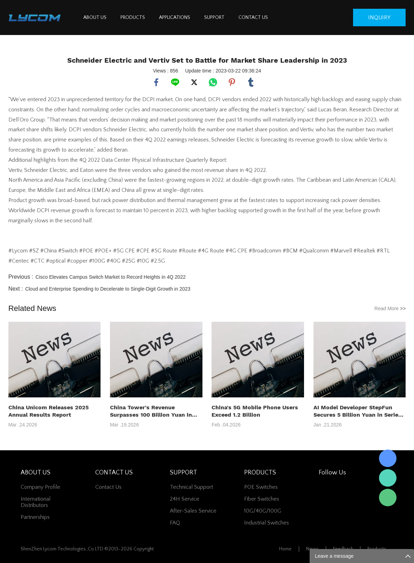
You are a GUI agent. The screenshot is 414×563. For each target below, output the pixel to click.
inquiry (379, 17)
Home (285, 549)
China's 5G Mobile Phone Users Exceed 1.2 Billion (255, 411)
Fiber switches (261, 499)
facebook (156, 82)
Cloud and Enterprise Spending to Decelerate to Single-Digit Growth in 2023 (108, 289)
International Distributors (35, 502)
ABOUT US (94, 17)
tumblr (251, 82)
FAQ (175, 523)
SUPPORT (214, 17)
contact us (108, 487)
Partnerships (35, 517)
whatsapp (213, 82)
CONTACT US (253, 17)
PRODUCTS (132, 17)
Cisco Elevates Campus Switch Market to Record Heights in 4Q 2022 (110, 277)
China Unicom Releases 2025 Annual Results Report (48, 411)
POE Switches (261, 487)
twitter (194, 82)
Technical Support (191, 487)
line (175, 82)
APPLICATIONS (174, 17)
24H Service (184, 499)
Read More (390, 308)
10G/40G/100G (262, 511)
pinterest (232, 82)
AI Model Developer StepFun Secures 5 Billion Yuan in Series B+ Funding (357, 411)
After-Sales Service (193, 511)
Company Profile (40, 487)
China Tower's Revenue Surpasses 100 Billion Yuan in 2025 (151, 411)
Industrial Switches (266, 523)
